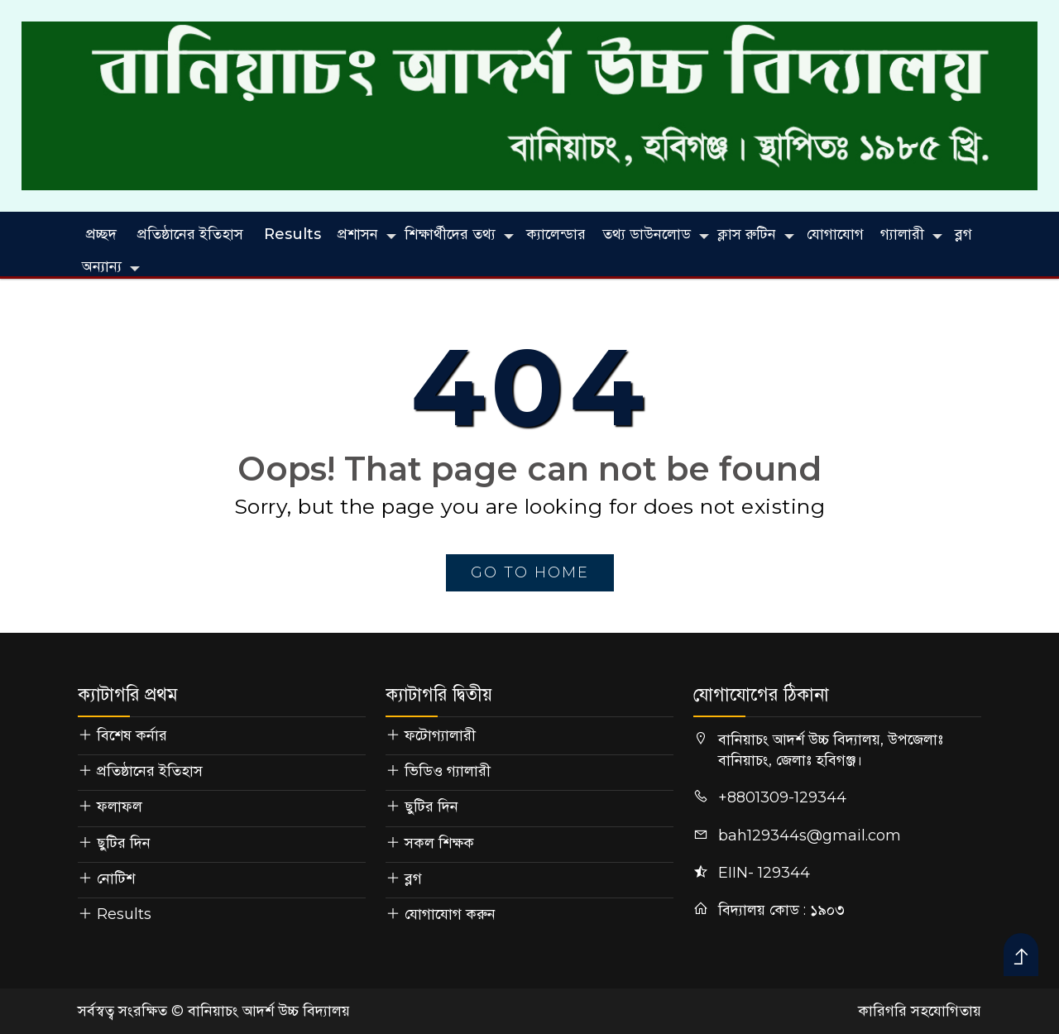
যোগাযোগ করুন (450, 914)
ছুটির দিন (124, 843)
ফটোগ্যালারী (440, 735)
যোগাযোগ (835, 234)
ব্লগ (963, 234)
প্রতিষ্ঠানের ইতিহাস (190, 234)
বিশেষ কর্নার (132, 735)
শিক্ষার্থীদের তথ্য (450, 234)
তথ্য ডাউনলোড (646, 234)
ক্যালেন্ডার (556, 234)
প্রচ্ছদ (101, 234)
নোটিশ (116, 878)
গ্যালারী (902, 234)
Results (292, 234)
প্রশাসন (358, 234)
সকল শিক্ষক (439, 843)
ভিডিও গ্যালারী (448, 771)
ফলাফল (119, 806)
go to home (530, 572)
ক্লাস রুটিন (746, 234)
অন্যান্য (102, 266)
